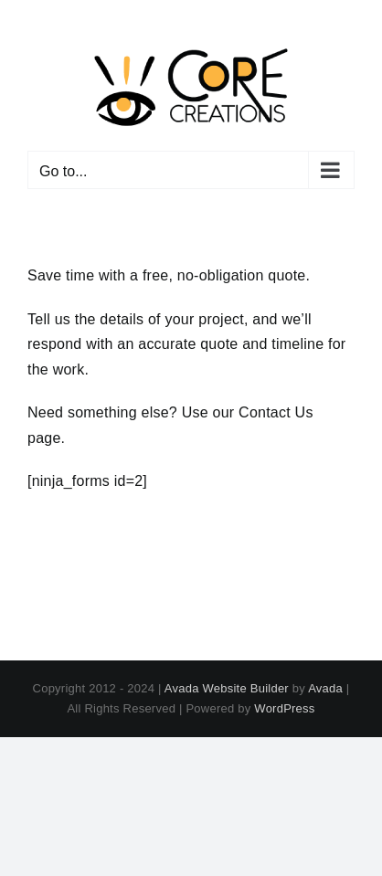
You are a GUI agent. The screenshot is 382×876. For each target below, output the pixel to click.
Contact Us (276, 412)
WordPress (284, 708)
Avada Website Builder (226, 688)
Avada (325, 688)
